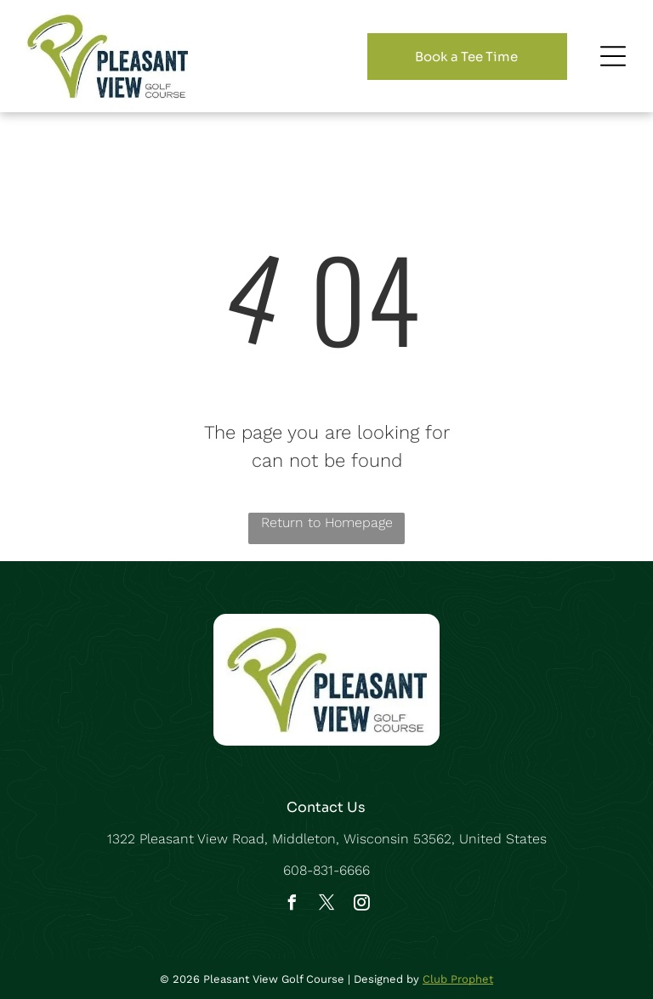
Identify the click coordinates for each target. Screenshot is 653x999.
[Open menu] (613, 56)
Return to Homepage (327, 522)
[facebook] (292, 905)
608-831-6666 (326, 870)
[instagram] (361, 905)
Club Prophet (458, 979)
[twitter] (326, 905)
